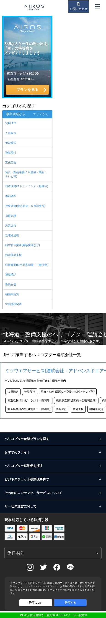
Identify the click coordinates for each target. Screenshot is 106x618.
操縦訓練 (10, 215)
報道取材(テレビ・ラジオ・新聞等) (26, 186)
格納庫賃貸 (12, 294)
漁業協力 (10, 225)
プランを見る (27, 90)
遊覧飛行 (10, 152)
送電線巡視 (12, 235)
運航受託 (10, 274)
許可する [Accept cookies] (70, 602)
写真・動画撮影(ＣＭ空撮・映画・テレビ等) (26, 174)
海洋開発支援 (13, 255)
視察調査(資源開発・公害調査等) (25, 206)
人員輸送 (10, 133)
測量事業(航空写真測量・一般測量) (26, 264)
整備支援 (10, 284)
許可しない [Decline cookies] (36, 602)
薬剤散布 (10, 196)
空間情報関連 (13, 304)
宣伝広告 (10, 162)
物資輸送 (10, 142)
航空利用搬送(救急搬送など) (22, 245)
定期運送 (10, 123)
